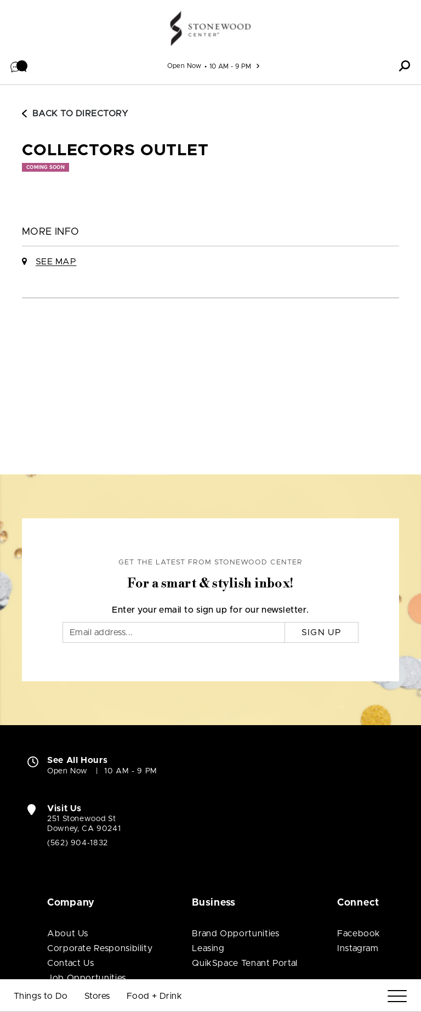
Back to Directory (75, 113)
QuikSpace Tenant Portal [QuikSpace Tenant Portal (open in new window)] (245, 963)
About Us (67, 933)
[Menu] (397, 996)
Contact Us (70, 963)
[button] (19, 65)
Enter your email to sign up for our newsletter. (210, 610)
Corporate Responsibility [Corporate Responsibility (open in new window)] (99, 948)
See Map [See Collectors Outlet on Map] (56, 261)
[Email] (173, 632)
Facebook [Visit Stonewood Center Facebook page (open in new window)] (358, 933)
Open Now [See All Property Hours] (184, 66)
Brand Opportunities (235, 933)
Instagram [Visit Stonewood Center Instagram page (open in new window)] (358, 948)
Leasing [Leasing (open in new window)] (208, 948)
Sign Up (321, 632)
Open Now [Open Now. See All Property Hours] (67, 771)
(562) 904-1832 (77, 843)
